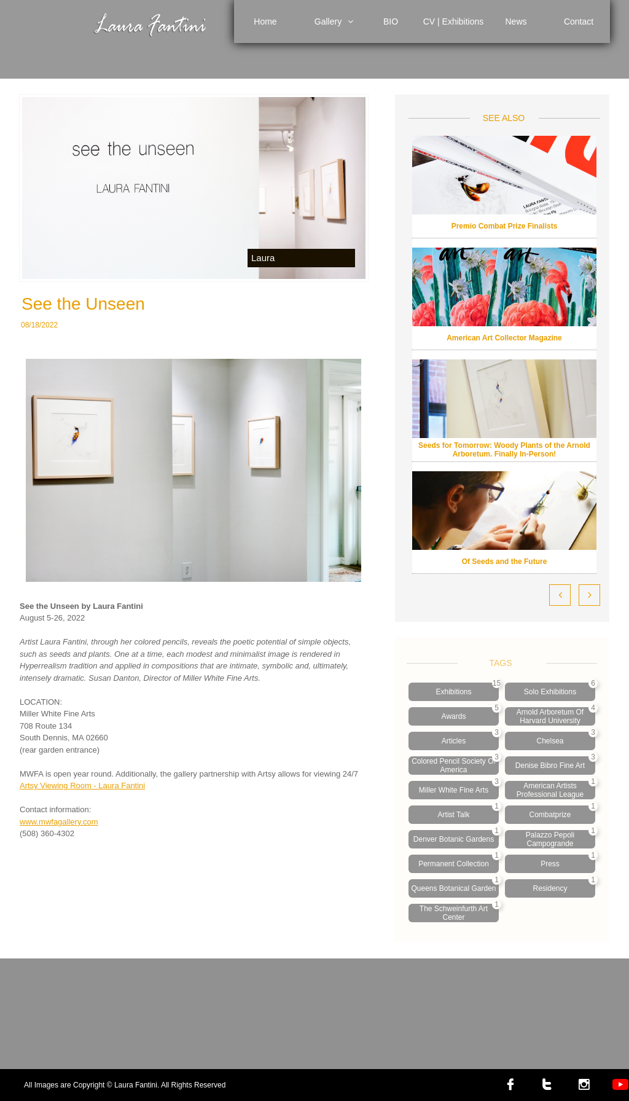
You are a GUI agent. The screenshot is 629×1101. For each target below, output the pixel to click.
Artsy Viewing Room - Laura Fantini (82, 785)
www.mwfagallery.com (59, 821)
